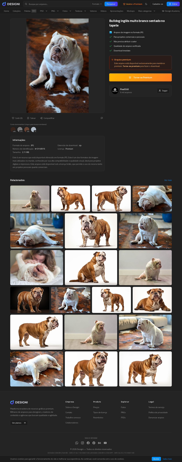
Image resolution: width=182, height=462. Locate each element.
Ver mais (168, 180)
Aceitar (156, 458)
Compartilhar (47, 118)
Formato (97, 4)
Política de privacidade (158, 412)
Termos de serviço (156, 407)
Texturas (80, 10)
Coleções (17, 10)
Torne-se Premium (140, 77)
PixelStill (124, 89)
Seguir (163, 90)
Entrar (173, 3)
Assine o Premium (132, 4)
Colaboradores (72, 422)
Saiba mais (167, 458)
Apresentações (116, 10)
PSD (44, 10)
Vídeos (103, 10)
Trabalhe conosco (73, 417)
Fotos (67, 10)
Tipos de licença (100, 412)
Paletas (30, 11)
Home (6, 10)
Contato (69, 412)
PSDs (123, 417)
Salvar (31, 118)
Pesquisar (111, 3)
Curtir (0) (17, 118)
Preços (96, 407)
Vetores (93, 10)
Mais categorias (147, 10)
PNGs (123, 412)
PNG (55, 10)
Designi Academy (171, 11)
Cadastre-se (158, 3)
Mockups (131, 10)
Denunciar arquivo (156, 417)
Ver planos (19, 422)
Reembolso (98, 417)
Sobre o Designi (72, 407)
